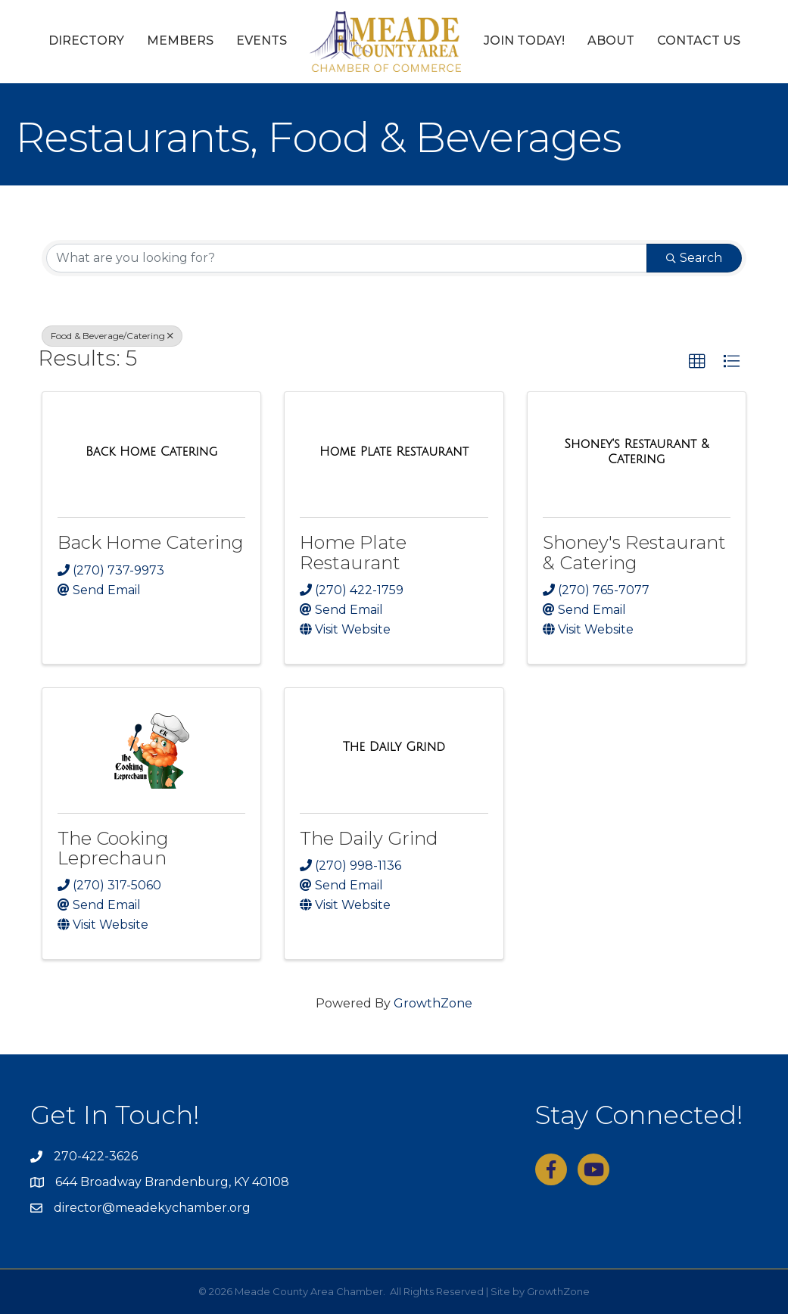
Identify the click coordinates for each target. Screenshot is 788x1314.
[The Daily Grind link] (394, 747)
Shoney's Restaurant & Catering (634, 552)
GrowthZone (433, 1003)
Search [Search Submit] (694, 258)
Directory (86, 40)
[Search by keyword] (346, 258)
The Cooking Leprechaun (113, 848)
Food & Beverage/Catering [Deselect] (112, 335)
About (610, 40)
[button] (697, 362)
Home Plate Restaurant (353, 552)
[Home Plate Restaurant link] (394, 451)
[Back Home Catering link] (151, 451)
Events (261, 40)
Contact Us (698, 40)
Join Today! (524, 40)
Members (180, 40)
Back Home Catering (151, 542)
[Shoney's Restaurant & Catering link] (636, 451)
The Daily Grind (369, 838)
